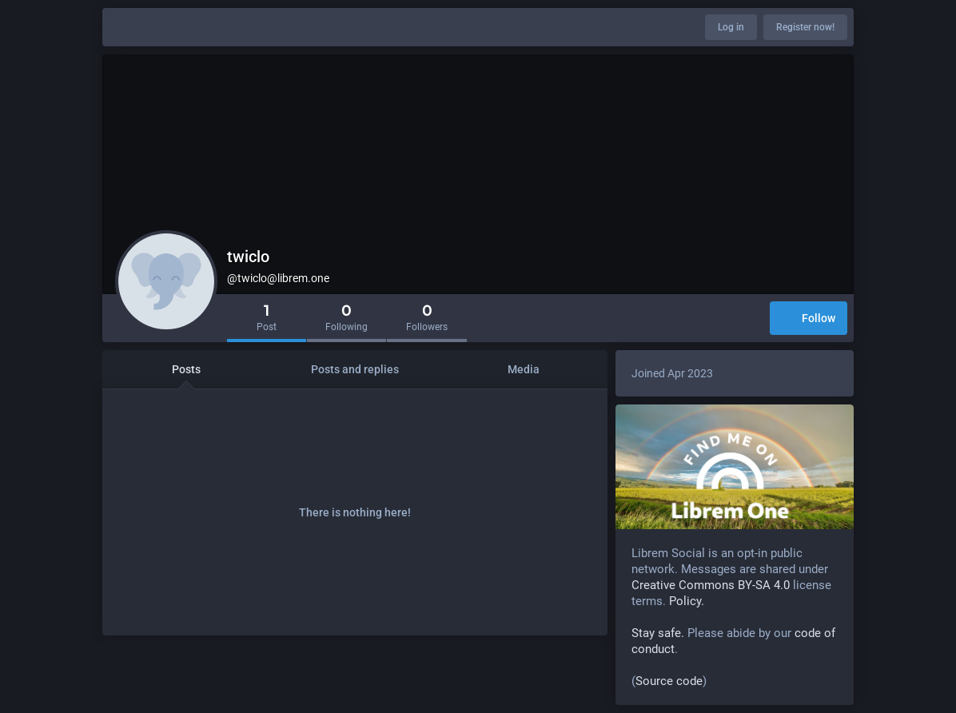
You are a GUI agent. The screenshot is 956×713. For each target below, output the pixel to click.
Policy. (686, 601)
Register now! (805, 27)
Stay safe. (657, 633)
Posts (186, 369)
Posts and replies (355, 369)
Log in (731, 27)
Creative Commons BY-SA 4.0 (710, 585)
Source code (669, 681)
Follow (808, 319)
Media (524, 369)
